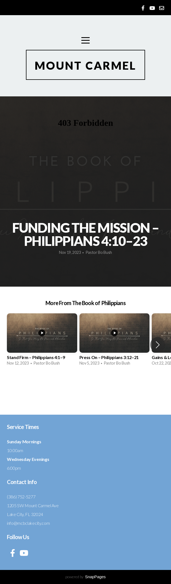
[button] (157, 345)
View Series (85, 392)
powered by (85, 576)
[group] (42, 341)
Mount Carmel (85, 65)
